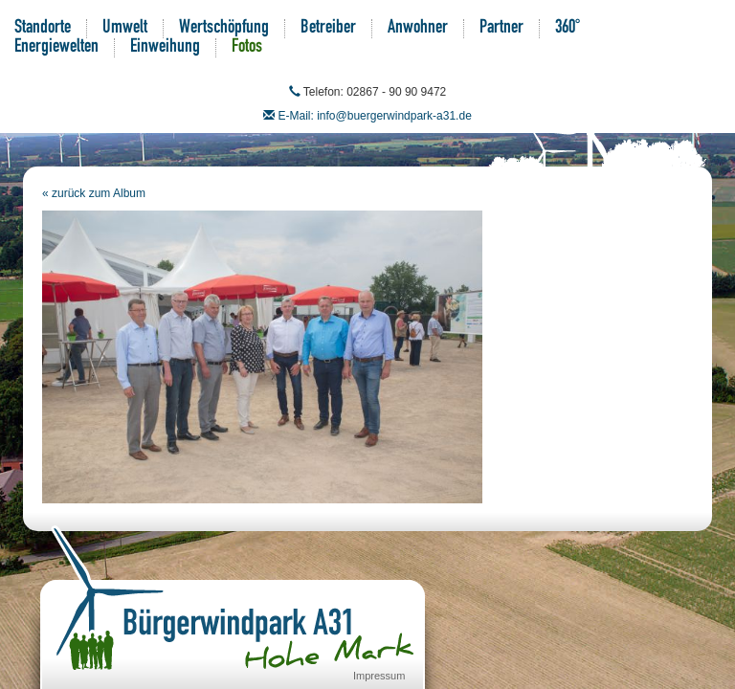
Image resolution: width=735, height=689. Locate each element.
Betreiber (328, 28)
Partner (501, 28)
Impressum (379, 675)
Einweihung (165, 47)
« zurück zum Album (93, 193)
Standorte (42, 28)
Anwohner (418, 28)
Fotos (247, 47)
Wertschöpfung (224, 28)
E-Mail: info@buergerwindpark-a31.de (375, 115)
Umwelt (124, 28)
